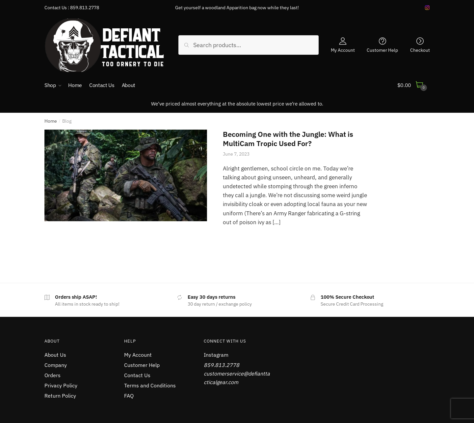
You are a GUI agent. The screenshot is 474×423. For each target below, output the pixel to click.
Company (55, 365)
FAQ (129, 395)
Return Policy (60, 395)
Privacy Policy (60, 385)
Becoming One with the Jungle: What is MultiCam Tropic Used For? (288, 138)
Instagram (216, 354)
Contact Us (137, 375)
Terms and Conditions (150, 385)
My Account (343, 49)
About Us (55, 354)
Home (50, 121)
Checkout (420, 49)
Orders (52, 375)
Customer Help (382, 49)
